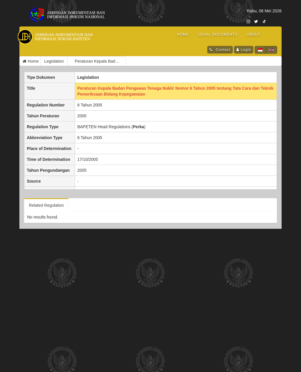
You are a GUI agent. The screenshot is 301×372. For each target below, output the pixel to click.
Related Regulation (46, 205)
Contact (222, 50)
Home (31, 61)
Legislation (54, 61)
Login (246, 50)
